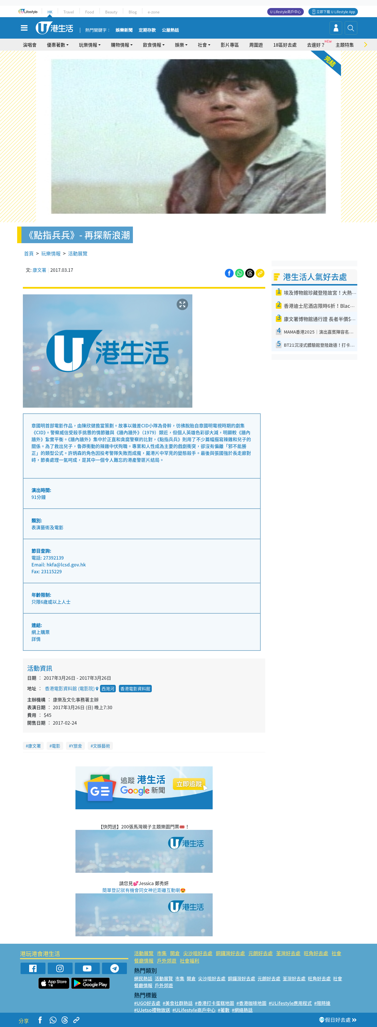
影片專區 (230, 44)
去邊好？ (316, 44)
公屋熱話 (170, 30)
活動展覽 (77, 253)
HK (49, 12)
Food (89, 12)
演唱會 (30, 44)
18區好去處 (285, 44)
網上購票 (40, 632)
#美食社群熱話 (178, 1003)
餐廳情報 (143, 960)
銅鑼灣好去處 (230, 953)
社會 (202, 44)
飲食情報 (152, 44)
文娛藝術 (101, 746)
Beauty (111, 12)
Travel (68, 12)
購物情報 (120, 44)
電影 (56, 746)
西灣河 (107, 688)
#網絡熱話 (242, 1009)
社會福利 (189, 960)
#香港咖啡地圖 (251, 1003)
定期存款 (147, 30)
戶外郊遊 (166, 960)
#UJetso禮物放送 (152, 1009)
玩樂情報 (88, 44)
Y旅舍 (76, 746)
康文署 (39, 269)
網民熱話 (143, 978)
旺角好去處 (316, 953)
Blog (133, 12)
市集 (162, 953)
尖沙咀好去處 (197, 953)
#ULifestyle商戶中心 (194, 1009)
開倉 (175, 953)
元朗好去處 (260, 953)
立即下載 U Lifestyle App (335, 11)
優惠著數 (56, 44)
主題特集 (345, 44)
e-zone (153, 12)
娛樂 (179, 44)
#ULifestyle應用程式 (290, 1003)
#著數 (224, 1009)
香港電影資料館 (135, 688)
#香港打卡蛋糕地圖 (214, 1003)
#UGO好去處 (147, 1003)
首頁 (29, 253)
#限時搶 (322, 1003)
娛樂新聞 (124, 30)
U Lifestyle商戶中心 (285, 11)
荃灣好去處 (288, 953)
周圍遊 (256, 44)
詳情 (36, 638)
